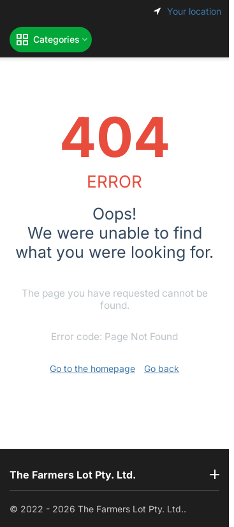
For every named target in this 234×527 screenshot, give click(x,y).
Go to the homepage (92, 368)
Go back (161, 368)
